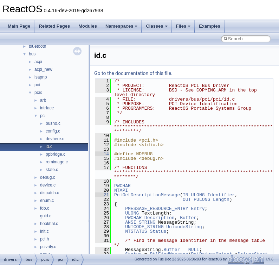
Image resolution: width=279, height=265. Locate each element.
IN (185, 195)
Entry (198, 208)
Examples (209, 26)
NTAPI (121, 190)
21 (102, 195)
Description (159, 218)
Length (221, 199)
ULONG (198, 195)
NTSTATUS (136, 231)
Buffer (188, 218)
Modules (87, 26)
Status (158, 231)
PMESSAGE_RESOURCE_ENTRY (156, 208)
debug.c (47, 177)
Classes (156, 26)
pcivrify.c (48, 246)
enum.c (47, 200)
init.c (44, 231)
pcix (38, 92)
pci (37, 84)
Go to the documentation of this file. (133, 73)
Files (183, 26)
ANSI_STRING (140, 222)
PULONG (202, 199)
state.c (52, 169)
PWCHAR (122, 186)
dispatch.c (49, 192)
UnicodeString (184, 227)
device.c (48, 185)
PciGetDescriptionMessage (147, 195)
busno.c (53, 123)
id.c (49, 146)
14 (102, 154)
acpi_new (43, 69)
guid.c (45, 215)
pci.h (44, 239)
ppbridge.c (55, 154)
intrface (47, 108)
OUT (187, 199)
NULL (193, 249)
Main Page (19, 26)
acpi (38, 61)
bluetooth (37, 46)
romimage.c (57, 161)
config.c (53, 131)
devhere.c (55, 138)
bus (32, 54)
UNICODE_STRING (144, 227)
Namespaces (121, 26)
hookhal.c (49, 223)
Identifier (221, 195)
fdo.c (44, 208)
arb (43, 100)
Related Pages (54, 26)
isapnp (40, 77)
